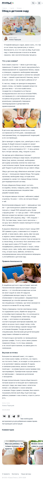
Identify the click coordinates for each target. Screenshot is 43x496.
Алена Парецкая (15, 39)
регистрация (17, 424)
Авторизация (7, 424)
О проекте (6, 474)
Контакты (15, 474)
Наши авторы (26, 474)
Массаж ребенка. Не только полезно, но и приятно (14, 446)
